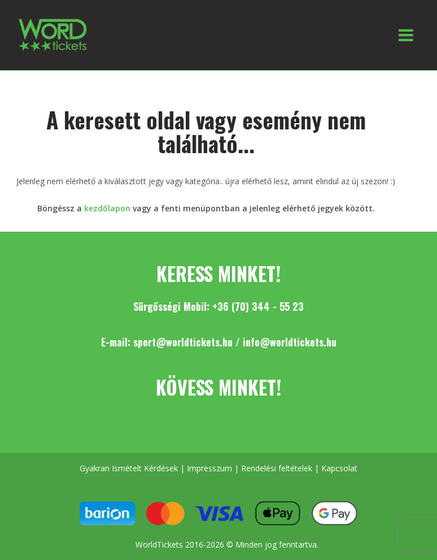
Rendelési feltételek (276, 468)
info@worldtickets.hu (290, 342)
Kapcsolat (339, 468)
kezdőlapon (107, 208)
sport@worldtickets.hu (183, 342)
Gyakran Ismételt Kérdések (129, 468)
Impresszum (209, 468)
